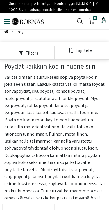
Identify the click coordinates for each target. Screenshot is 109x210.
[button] (80, 50)
